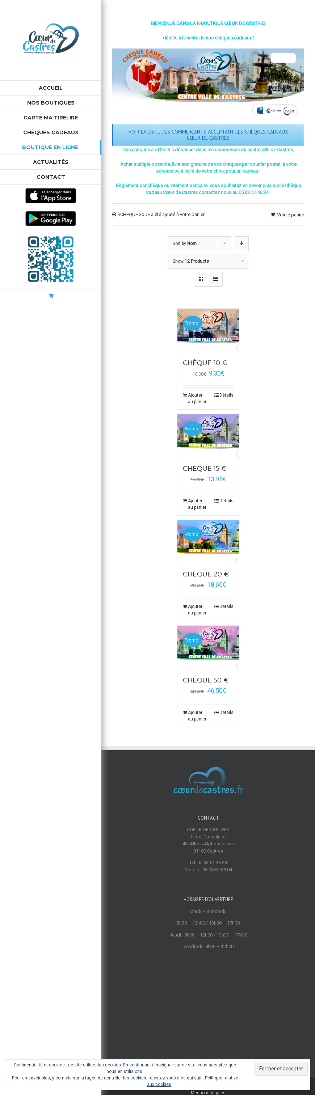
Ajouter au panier (197, 398)
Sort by (185, 243)
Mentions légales (208, 1011)
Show (191, 261)
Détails (226, 395)
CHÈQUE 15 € (205, 469)
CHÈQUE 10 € (205, 363)
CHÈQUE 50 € (206, 680)
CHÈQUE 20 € (206, 574)
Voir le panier (290, 214)
